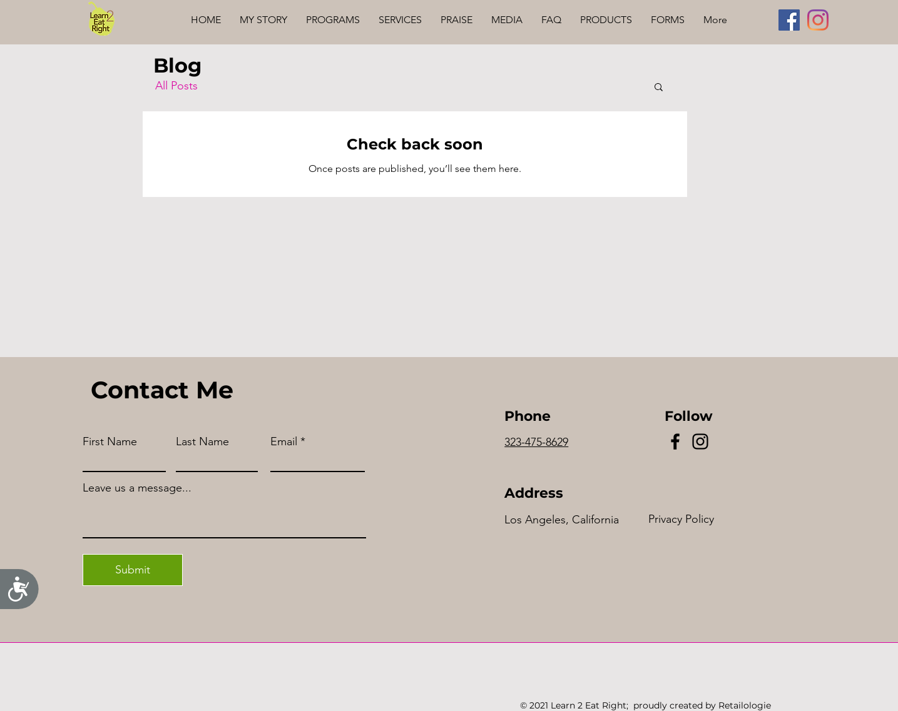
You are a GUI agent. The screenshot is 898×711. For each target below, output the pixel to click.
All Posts (176, 86)
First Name (110, 441)
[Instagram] (818, 20)
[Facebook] (789, 20)
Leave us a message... (137, 487)
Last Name (202, 441)
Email (283, 441)
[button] (659, 87)
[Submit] (133, 570)
